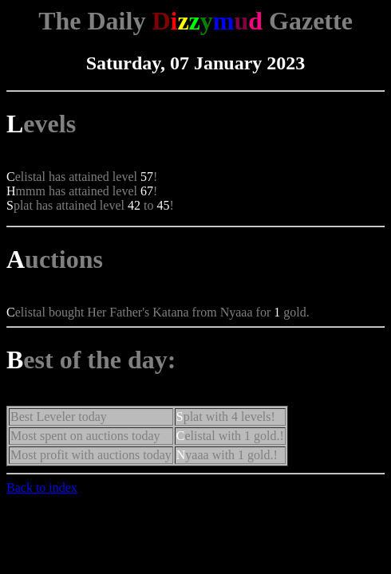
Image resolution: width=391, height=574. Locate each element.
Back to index (41, 487)
